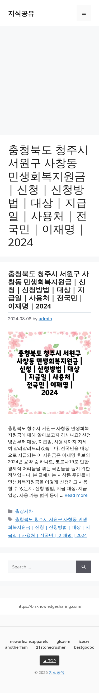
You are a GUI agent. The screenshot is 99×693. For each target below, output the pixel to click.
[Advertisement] (49, 78)
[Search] (83, 567)
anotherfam (16, 647)
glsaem (63, 641)
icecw (84, 641)
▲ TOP (49, 660)
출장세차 (24, 511)
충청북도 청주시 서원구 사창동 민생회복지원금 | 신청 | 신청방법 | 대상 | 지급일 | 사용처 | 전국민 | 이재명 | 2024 (48, 289)
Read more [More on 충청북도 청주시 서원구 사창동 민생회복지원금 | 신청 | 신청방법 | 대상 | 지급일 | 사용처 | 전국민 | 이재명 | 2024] (76, 495)
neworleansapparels (29, 641)
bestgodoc (84, 647)
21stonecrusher (51, 647)
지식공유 (21, 13)
